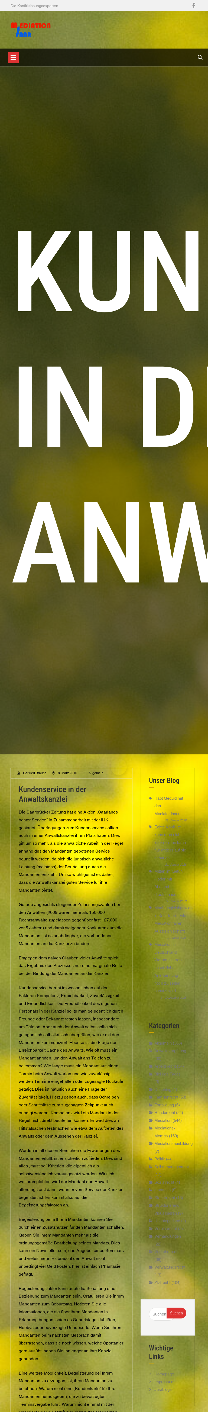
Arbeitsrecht (165, 1071)
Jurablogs (163, 1394)
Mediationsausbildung (173, 1149)
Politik (159, 1164)
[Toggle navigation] (13, 57)
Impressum (164, 1387)
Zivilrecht (162, 1288)
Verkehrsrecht (167, 1257)
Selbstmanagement (171, 1172)
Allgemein (96, 773)
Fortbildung (164, 1110)
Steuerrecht (164, 1202)
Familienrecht (166, 1102)
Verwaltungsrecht (169, 1272)
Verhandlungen (167, 1241)
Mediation (162, 1125)
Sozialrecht (164, 1187)
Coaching (162, 1094)
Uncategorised (167, 1226)
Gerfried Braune (35, 773)
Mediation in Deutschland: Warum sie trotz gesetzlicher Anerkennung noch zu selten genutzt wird (168, 967)
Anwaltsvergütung (170, 1056)
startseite (162, 1195)
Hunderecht (164, 1118)
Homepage (164, 1379)
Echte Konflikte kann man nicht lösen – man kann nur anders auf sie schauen (170, 842)
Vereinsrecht (165, 1233)
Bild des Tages (167, 1079)
